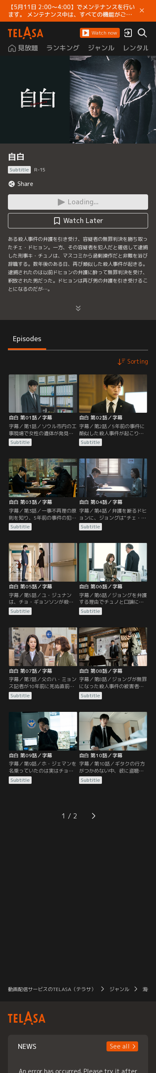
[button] (100, 33)
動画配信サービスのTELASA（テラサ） (52, 989)
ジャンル (119, 989)
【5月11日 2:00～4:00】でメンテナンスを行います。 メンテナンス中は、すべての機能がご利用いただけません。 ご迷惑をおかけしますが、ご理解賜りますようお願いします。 (71, 10)
